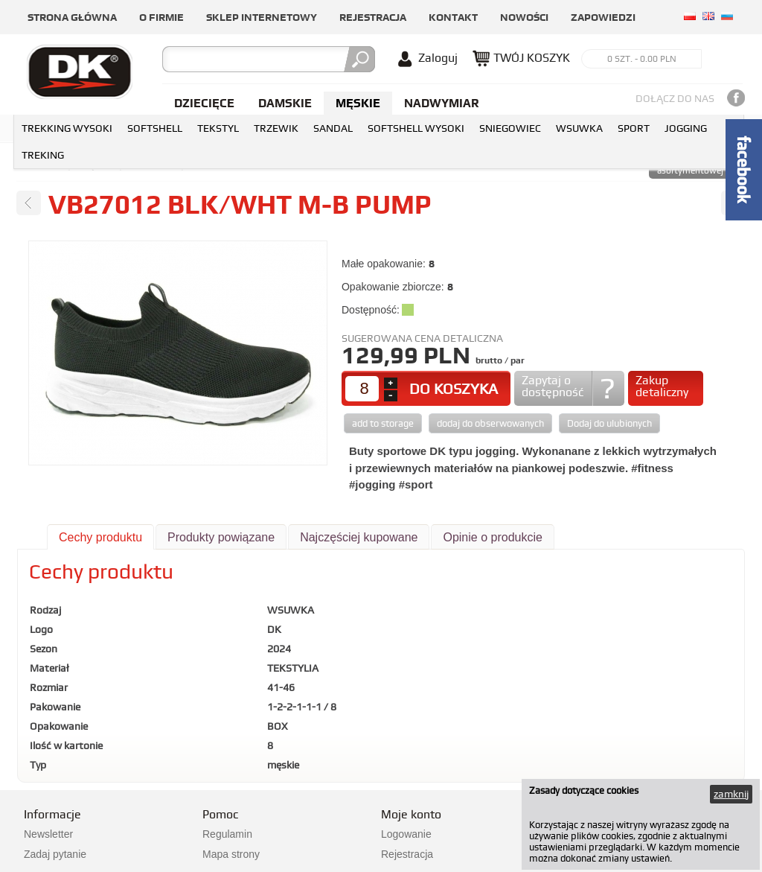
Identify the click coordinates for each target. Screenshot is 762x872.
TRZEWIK (276, 128)
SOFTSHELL (154, 128)
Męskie (358, 103)
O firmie (161, 17)
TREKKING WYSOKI (67, 128)
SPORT (634, 128)
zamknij (731, 794)
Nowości (524, 17)
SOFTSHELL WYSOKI (416, 128)
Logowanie (406, 834)
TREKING (43, 155)
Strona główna (72, 17)
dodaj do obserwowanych (490, 423)
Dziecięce (204, 103)
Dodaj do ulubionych (609, 423)
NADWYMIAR (441, 103)
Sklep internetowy (261, 17)
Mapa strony (231, 854)
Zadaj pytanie (55, 854)
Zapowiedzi (603, 17)
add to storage (383, 423)
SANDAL (333, 128)
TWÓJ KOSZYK (531, 58)
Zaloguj (438, 58)
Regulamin (227, 834)
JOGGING (686, 128)
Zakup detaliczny (661, 386)
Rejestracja (372, 17)
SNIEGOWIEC (510, 128)
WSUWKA (579, 128)
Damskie (285, 103)
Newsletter (48, 834)
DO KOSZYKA (453, 388)
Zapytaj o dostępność (552, 386)
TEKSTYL (218, 128)
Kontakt (453, 17)
